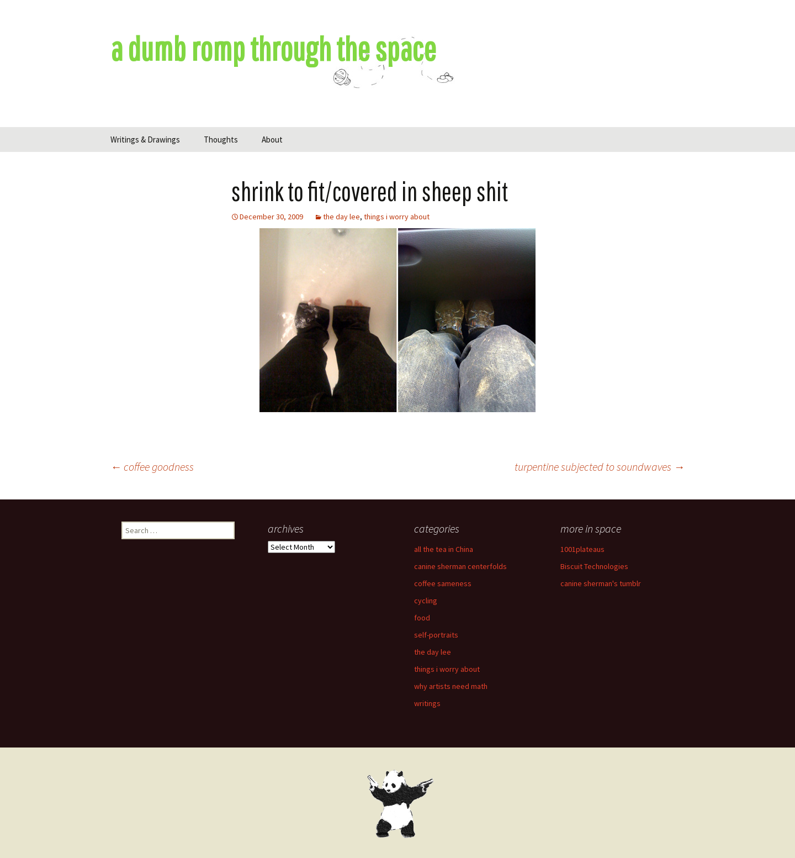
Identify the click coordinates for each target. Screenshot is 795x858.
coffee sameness (442, 583)
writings (427, 703)
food (422, 618)
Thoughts (221, 139)
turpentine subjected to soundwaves (600, 466)
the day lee (341, 217)
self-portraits (436, 635)
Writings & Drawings (145, 139)
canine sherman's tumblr (600, 583)
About (272, 139)
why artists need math (450, 686)
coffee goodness (152, 466)
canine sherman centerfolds (460, 566)
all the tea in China (443, 549)
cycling (425, 601)
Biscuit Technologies (594, 566)
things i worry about (397, 217)
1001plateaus (582, 549)
